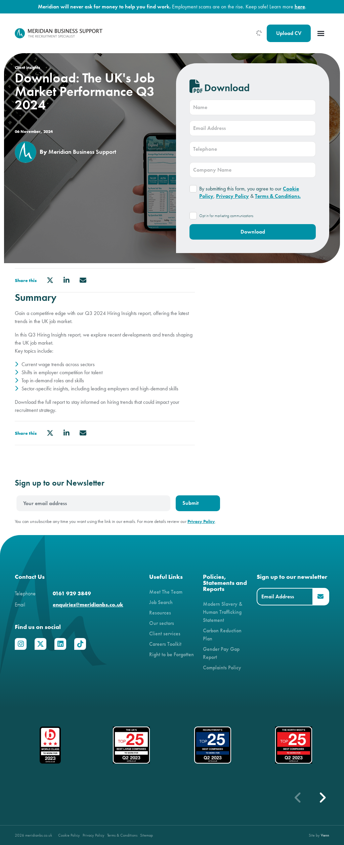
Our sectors (161, 623)
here (300, 6)
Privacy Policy (232, 196)
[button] (322, 797)
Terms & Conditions (122, 835)
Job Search (161, 602)
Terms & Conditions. (278, 196)
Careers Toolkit (165, 644)
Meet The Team (165, 592)
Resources (160, 612)
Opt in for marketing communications (226, 215)
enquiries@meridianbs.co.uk (88, 604)
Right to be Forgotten (171, 654)
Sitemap (146, 835)
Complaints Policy (222, 667)
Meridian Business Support (82, 151)
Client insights (27, 67)
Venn (325, 835)
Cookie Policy (69, 835)
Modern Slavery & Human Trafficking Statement (222, 612)
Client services (164, 633)
